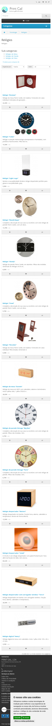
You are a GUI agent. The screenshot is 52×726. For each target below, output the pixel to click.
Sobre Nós (5, 676)
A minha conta (6, 696)
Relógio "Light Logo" (10, 178)
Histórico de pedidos (8, 698)
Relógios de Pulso (11, 58)
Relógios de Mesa (11, 54)
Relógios (24, 32)
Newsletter (5, 702)
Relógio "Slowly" (9, 262)
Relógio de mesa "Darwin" (12, 386)
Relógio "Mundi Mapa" (11, 220)
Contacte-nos (6, 685)
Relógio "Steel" (8, 303)
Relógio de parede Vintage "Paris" (16, 470)
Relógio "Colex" (8, 137)
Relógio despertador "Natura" (14, 511)
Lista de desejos (7, 700)
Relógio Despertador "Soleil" (14, 553)
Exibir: (30, 67)
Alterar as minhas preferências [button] (24, 721)
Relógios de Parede (12, 56)
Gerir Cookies (6, 691)
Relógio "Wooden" (10, 345)
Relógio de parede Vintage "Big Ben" (16, 428)
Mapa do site (6, 689)
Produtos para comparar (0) (11, 62)
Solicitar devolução (8, 687)
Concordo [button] (17, 717)
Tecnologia (13, 32)
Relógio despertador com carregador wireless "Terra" (23, 595)
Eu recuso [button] (26, 717)
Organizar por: (7, 67)
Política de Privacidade (9, 679)
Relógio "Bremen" (9, 95)
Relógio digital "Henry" (11, 636)
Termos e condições (8, 681)
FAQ (3, 683)
